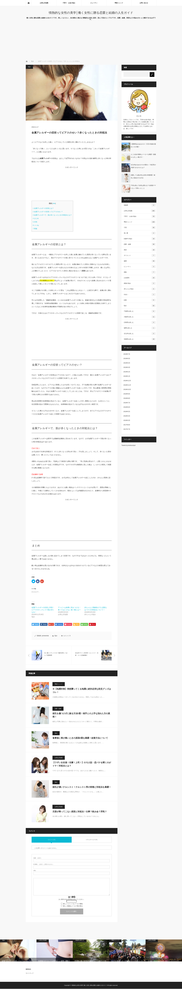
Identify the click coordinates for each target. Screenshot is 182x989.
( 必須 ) (37, 858)
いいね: (36, 225)
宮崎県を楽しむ (140, 339)
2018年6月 (127, 407)
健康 (140, 261)
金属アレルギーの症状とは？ (43, 208)
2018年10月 (127, 389)
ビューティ (93, 3)
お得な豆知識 (44, 3)
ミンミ (138, 116)
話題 (140, 300)
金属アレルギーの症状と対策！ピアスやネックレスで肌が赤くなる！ (43, 610)
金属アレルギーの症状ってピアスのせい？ (48, 212)
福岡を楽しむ (140, 328)
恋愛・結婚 (58, 708)
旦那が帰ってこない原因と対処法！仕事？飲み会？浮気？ (79, 812)
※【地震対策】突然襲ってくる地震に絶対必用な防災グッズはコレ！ (81, 691)
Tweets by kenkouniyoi (129, 445)
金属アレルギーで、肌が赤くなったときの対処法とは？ (52, 215)
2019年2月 (127, 372)
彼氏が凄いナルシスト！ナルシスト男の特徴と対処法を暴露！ (81, 787)
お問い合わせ (144, 3)
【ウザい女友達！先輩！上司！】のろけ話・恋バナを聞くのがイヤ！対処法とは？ (81, 764)
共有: (35, 222)
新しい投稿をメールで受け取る (73, 906)
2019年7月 (127, 354)
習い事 (140, 233)
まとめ (36, 218)
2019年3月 (127, 367)
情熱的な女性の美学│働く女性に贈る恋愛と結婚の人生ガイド (91, 12)
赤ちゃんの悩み (140, 289)
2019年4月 (127, 363)
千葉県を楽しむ (140, 311)
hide (54, 203)
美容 (140, 249)
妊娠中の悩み (140, 238)
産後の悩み (140, 283)
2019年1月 (127, 376)
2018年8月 (127, 398)
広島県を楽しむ (140, 322)
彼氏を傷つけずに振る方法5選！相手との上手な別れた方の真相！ (81, 715)
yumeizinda (45, 636)
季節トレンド (119, 3)
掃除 (140, 272)
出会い (140, 294)
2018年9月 (127, 394)
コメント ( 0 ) (51, 839)
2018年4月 (127, 416)
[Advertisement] (91, 43)
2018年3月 (127, 420)
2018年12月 (127, 380)
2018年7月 (127, 403)
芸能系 (140, 205)
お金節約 (140, 277)
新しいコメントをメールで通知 (73, 904)
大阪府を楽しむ (140, 316)
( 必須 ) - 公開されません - (43, 864)
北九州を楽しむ (140, 333)
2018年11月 (127, 385)
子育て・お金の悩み (69, 3)
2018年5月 (127, 411)
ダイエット (140, 255)
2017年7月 (127, 429)
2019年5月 (127, 358)
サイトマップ (29, 973)
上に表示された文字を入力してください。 (71, 899)
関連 (35, 228)
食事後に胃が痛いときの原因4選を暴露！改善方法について (80, 738)
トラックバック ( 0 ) (91, 839)
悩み (32, 61)
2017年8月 (127, 425)
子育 (140, 227)
